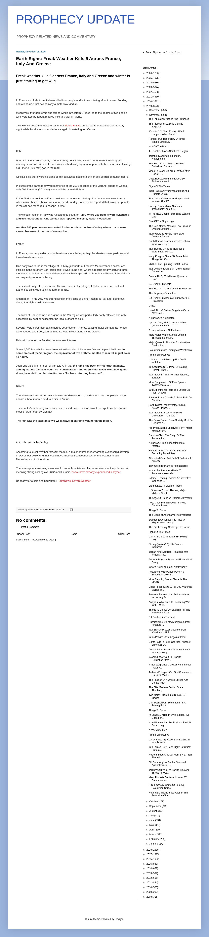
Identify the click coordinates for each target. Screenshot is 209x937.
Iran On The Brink (158, 146)
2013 (150, 873)
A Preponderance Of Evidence (165, 330)
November (155, 115)
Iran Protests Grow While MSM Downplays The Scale (165, 414)
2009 (150, 892)
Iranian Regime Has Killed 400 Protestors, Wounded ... (165, 472)
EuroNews (64, 480)
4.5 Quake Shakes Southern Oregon (168, 151)
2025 (150, 78)
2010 (150, 887)
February (154, 839)
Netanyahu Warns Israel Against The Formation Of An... (168, 794)
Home (74, 534)
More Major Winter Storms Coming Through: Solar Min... (167, 336)
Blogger (119, 919)
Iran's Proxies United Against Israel (167, 637)
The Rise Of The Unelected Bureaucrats (170, 288)
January (154, 843)
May (152, 825)
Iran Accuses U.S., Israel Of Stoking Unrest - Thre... (168, 368)
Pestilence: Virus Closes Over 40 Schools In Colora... (166, 573)
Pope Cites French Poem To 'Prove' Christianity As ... (168, 504)
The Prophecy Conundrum (163, 293)
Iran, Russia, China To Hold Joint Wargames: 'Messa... (166, 250)
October (154, 801)
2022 (150, 92)
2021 (150, 96)
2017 (150, 854)
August (153, 811)
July (151, 815)
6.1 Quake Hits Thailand (162, 617)
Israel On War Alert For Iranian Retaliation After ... (165, 658)
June (152, 820)
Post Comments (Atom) (43, 539)
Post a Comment (30, 527)
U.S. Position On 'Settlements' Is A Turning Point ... (167, 704)
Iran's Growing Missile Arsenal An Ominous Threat (166, 235)
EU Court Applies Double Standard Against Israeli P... (167, 764)
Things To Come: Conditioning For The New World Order (169, 611)
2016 (150, 859)
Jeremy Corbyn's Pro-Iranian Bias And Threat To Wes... (169, 771)
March (153, 834)
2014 (150, 868)
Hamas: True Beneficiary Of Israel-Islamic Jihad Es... (167, 140)
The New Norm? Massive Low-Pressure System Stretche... (170, 227)
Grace (152, 305)
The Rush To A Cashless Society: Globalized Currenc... (166, 165)
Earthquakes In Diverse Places (165, 485)
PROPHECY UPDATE (75, 19)
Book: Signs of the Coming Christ (163, 52)
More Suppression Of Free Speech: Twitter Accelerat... (168, 383)
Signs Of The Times (159, 186)
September (155, 806)
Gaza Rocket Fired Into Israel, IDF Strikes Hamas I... (167, 180)
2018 (150, 849)
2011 (150, 882)
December (155, 110)
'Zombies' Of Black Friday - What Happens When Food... (166, 132)
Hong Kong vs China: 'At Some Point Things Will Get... (168, 258)
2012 (150, 878)
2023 (150, 87)
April (152, 829)
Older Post (124, 534)
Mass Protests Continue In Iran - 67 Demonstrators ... (168, 779)
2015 (150, 863)
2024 (150, 82)
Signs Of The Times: (160, 532)
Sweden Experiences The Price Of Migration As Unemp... (167, 521)
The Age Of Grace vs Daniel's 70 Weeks (170, 498)
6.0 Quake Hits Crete (160, 284)
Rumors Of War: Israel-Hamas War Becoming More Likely (167, 452)
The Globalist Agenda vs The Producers (170, 515)
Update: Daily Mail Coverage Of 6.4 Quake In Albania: (168, 324)
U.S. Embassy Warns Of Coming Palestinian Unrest (166, 786)
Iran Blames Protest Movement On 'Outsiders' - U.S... (167, 631)
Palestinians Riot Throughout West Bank (170, 350)
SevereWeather (81, 480)
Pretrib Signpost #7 (159, 734)
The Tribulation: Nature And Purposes (169, 119)
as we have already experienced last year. (96, 472)
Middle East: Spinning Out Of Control (168, 264)
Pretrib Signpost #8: (159, 354)
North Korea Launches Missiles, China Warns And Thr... (169, 242)
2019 (150, 106)
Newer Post (23, 534)
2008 (150, 896)
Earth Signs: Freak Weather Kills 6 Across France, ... (167, 406)
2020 (150, 101)
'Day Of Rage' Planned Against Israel (168, 465)
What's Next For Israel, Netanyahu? (168, 567)
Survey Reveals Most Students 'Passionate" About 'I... (165, 207)
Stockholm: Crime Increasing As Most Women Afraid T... (169, 200)
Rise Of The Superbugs (161, 221)
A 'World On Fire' (158, 730)
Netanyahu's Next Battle (161, 318)
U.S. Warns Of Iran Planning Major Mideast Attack (167, 492)
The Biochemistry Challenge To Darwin (169, 527)
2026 (150, 73)
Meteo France (73, 125)
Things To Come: (158, 510)
